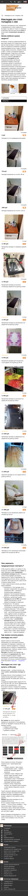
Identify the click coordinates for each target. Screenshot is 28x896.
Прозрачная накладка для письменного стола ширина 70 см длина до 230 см (12, 361)
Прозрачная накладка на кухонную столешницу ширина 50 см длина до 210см (13, 285)
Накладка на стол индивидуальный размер (13, 138)
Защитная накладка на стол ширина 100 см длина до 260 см (13, 475)
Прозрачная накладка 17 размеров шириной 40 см (13, 247)
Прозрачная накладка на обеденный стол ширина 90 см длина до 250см (13, 437)
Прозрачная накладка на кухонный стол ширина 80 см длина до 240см (12, 399)
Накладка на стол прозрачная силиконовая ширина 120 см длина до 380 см (13, 551)
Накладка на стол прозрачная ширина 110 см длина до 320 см (13, 513)
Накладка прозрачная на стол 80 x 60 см (12, 174)
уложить (15, 614)
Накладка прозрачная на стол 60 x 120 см (13, 210)
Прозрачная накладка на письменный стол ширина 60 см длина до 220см (13, 323)
